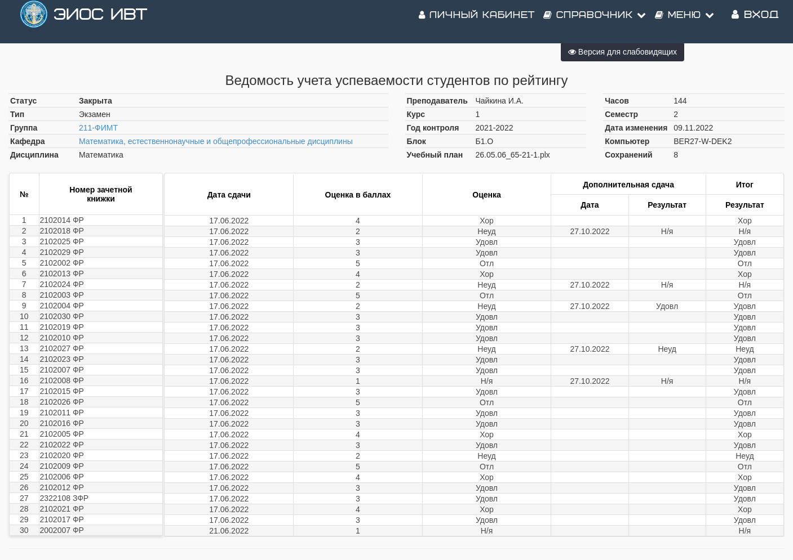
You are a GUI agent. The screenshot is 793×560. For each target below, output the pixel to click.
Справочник (594, 22)
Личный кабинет (477, 22)
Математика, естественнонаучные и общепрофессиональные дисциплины (216, 141)
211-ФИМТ (98, 127)
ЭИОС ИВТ (100, 22)
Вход (755, 22)
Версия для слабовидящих (622, 51)
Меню (685, 22)
